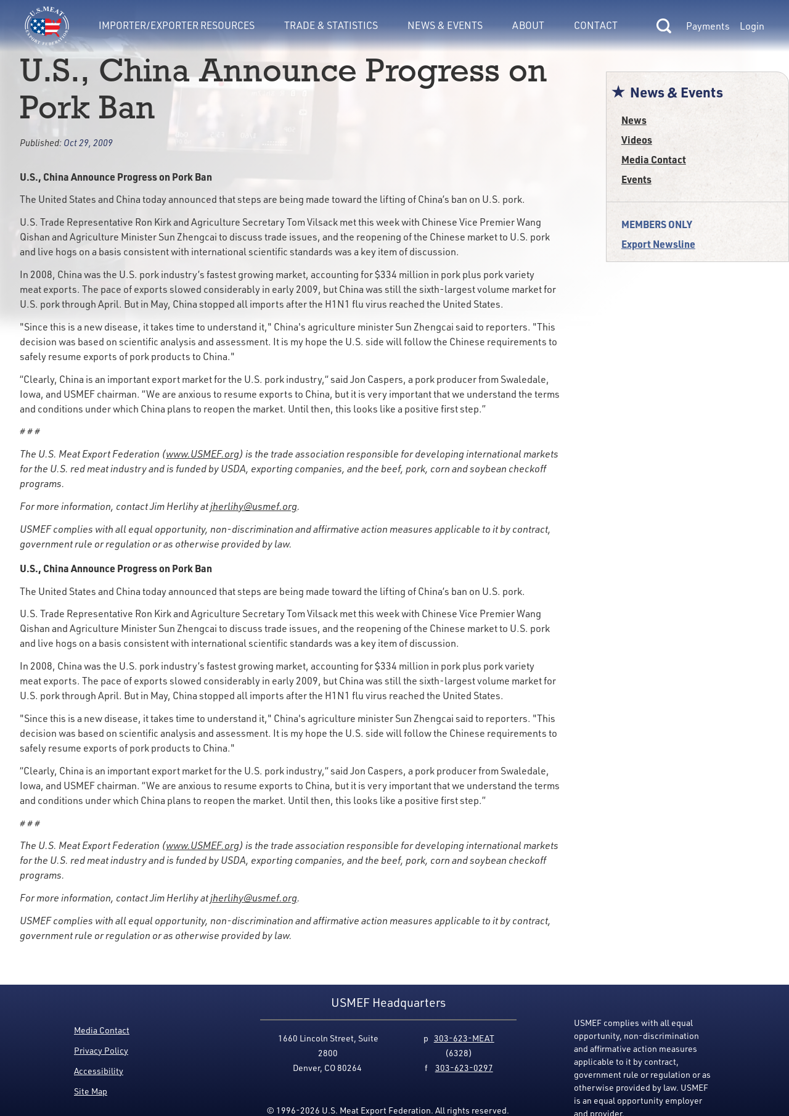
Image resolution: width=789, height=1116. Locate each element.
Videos (636, 139)
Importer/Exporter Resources (177, 24)
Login (752, 25)
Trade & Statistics (331, 24)
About (528, 24)
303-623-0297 (464, 1067)
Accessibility (98, 1071)
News (634, 119)
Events (636, 179)
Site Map (90, 1091)
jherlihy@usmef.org (253, 506)
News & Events (445, 24)
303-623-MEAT (464, 1038)
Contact (596, 24)
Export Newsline (658, 243)
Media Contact (653, 159)
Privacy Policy (101, 1050)
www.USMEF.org (202, 454)
